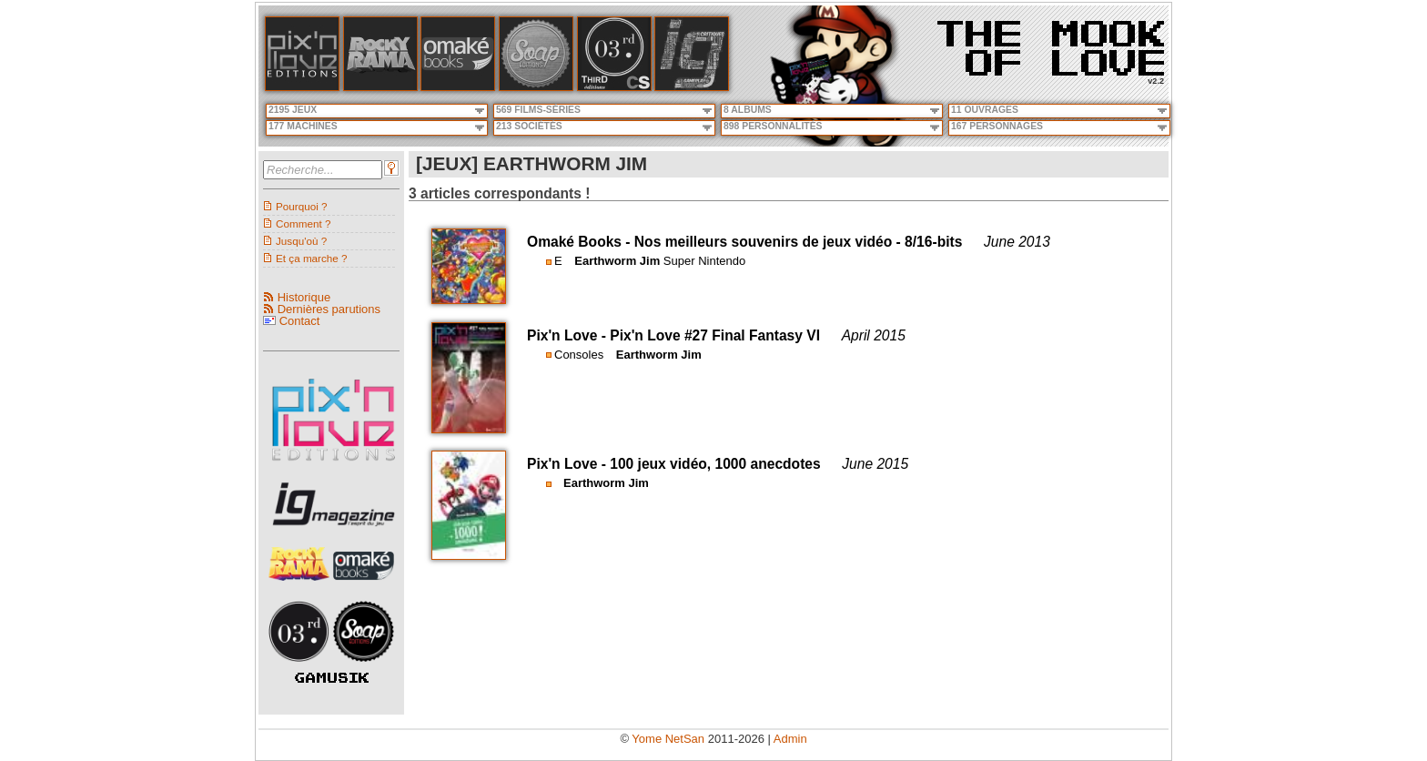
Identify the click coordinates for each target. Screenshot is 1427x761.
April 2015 (874, 335)
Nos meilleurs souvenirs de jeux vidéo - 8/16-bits (798, 241)
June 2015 (875, 464)
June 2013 (1017, 241)
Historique (304, 297)
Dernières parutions (329, 309)
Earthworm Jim (617, 261)
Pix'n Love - (568, 335)
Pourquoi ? (302, 206)
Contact (299, 321)
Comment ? (303, 223)
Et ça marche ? (312, 258)
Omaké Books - (580, 241)
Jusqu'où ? (301, 241)
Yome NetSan (668, 739)
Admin (790, 739)
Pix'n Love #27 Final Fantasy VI (715, 335)
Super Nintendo (704, 261)
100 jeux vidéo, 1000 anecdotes (715, 464)
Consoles (578, 354)
